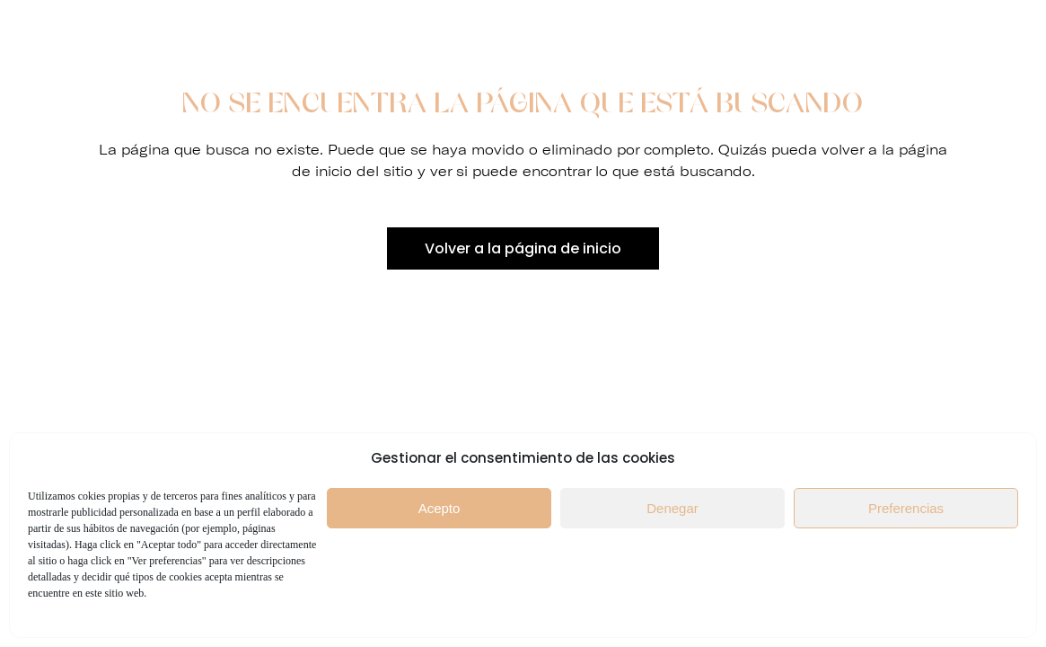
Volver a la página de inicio (523, 248)
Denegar (672, 508)
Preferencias (906, 508)
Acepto (439, 508)
